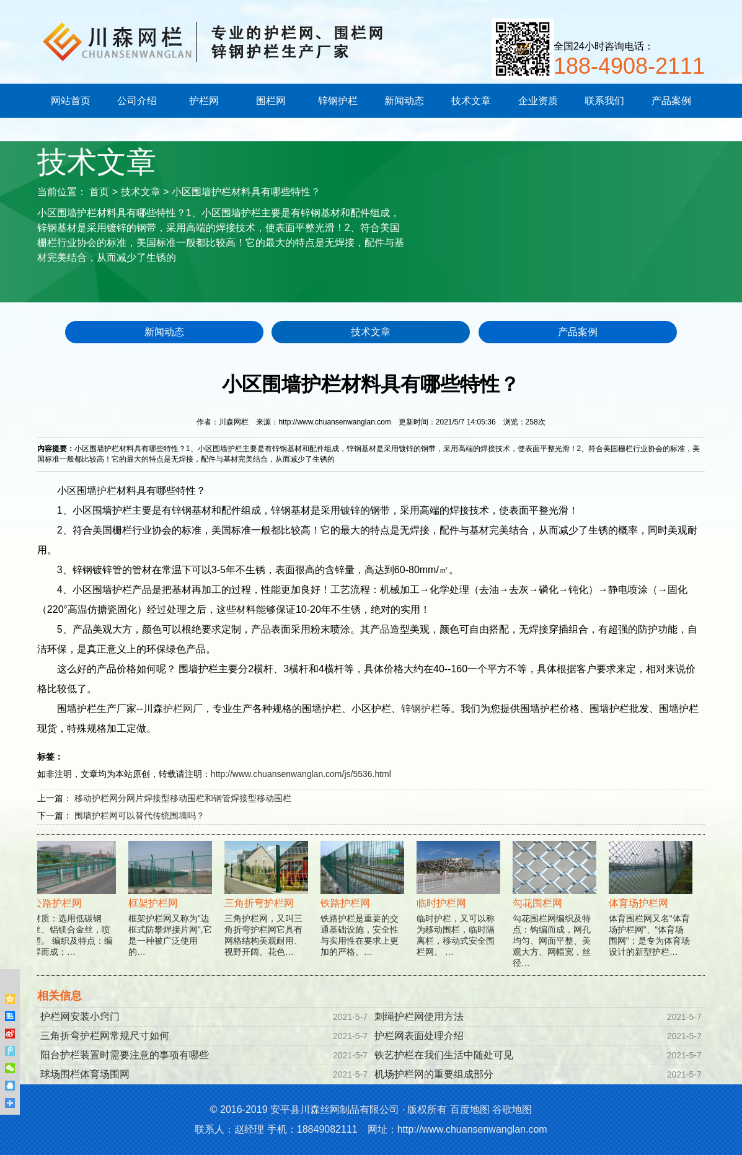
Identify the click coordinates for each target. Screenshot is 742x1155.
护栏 (107, 490)
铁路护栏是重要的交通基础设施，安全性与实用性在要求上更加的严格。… (363, 909)
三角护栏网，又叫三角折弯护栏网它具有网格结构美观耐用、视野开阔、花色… (267, 909)
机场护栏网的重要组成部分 (433, 1074)
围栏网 (271, 100)
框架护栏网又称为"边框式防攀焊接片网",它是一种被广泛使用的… (171, 909)
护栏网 (204, 100)
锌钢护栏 (338, 100)
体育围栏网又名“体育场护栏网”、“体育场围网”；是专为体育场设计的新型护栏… (652, 909)
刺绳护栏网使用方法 (419, 1016)
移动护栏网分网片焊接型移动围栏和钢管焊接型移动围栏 (182, 798)
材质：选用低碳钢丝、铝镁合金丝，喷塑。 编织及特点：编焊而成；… (75, 909)
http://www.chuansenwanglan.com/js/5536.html (301, 774)
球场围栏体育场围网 (85, 1074)
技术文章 (471, 100)
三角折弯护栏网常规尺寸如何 (104, 1035)
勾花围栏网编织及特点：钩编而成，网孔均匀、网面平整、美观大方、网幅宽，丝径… (556, 915)
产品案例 (671, 100)
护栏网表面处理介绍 (419, 1035)
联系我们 (604, 100)
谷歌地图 (512, 1109)
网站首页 (71, 100)
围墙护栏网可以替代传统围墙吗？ (139, 815)
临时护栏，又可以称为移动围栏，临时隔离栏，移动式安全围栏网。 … (459, 909)
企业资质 (538, 100)
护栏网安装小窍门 (80, 1016)
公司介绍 (137, 100)
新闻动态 (404, 100)
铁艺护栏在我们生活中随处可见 (443, 1055)
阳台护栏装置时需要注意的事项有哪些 (124, 1055)
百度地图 (470, 1109)
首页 (99, 192)
